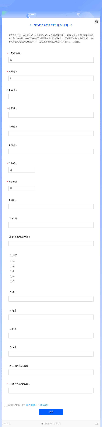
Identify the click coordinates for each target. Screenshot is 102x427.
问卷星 (46, 423)
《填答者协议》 (31, 405)
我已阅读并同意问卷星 (16, 405)
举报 (96, 424)
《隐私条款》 (44, 405)
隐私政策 (6, 423)
